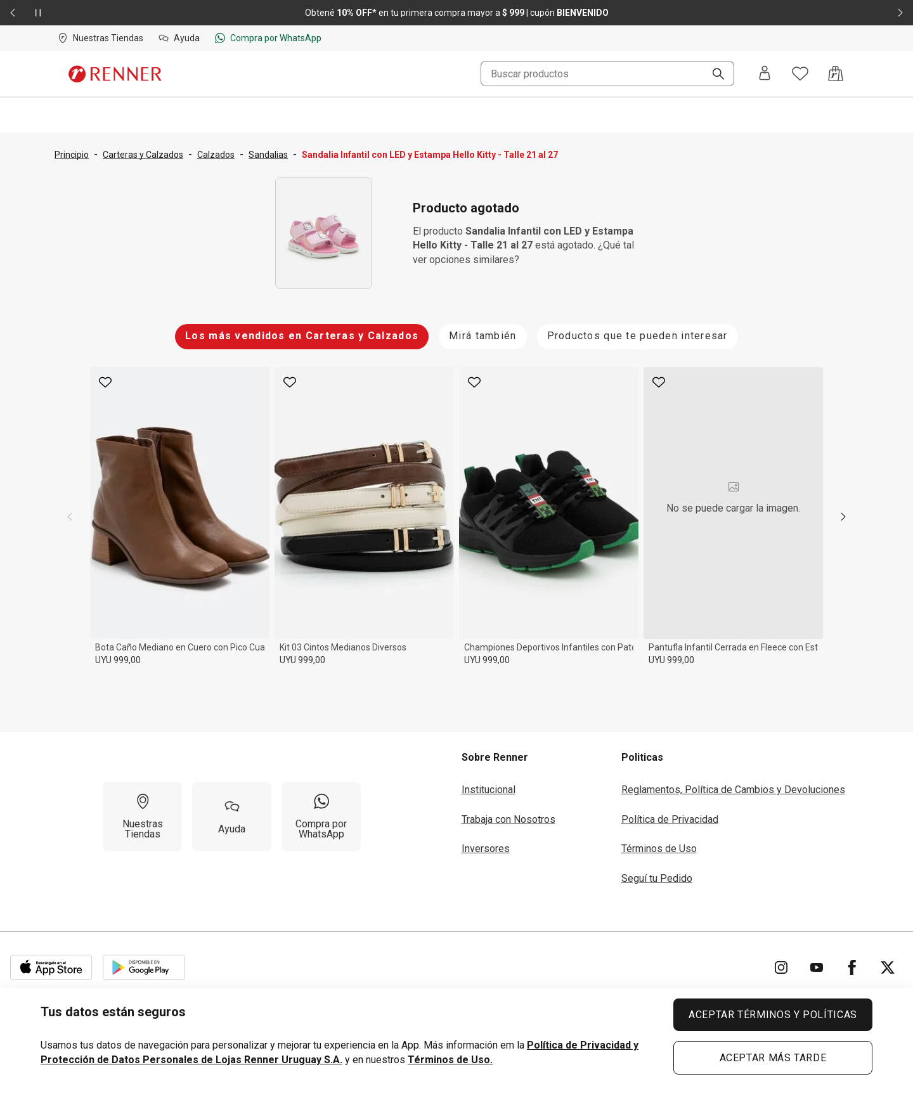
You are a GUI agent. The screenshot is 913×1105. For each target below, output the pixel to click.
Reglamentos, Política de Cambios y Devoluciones (733, 790)
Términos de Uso (659, 849)
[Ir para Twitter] (887, 967)
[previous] (70, 516)
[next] (843, 516)
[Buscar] (713, 74)
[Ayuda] (231, 816)
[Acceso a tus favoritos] (800, 73)
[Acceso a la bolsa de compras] (835, 73)
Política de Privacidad (669, 819)
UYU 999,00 (118, 660)
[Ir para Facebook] (852, 967)
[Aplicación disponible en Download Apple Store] (51, 967)
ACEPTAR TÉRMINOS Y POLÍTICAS (773, 1015)
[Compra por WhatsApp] (321, 816)
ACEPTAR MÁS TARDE (773, 1058)
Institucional (488, 790)
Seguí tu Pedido (656, 878)
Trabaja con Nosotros (508, 819)
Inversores (486, 849)
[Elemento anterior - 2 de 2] (12, 12)
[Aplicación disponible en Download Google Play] (144, 967)
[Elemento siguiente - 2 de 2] (900, 12)
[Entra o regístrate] (764, 73)
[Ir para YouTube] (816, 967)
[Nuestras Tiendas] (142, 816)
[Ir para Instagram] (781, 967)
